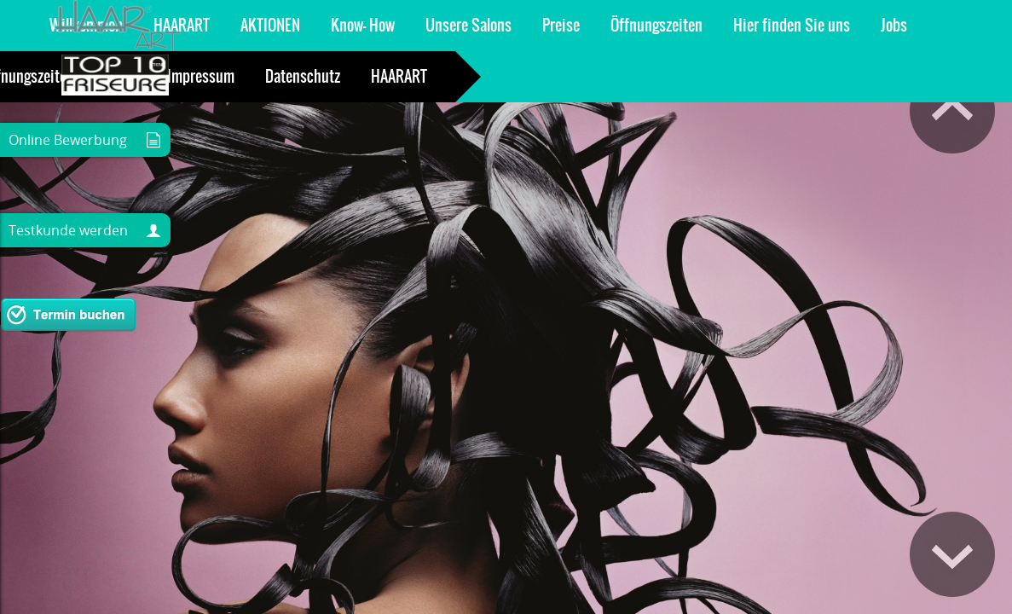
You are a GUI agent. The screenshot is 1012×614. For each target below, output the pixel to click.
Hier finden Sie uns (471, 25)
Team (711, 25)
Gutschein (789, 25)
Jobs (574, 25)
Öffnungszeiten (337, 25)
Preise (241, 25)
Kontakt (641, 25)
